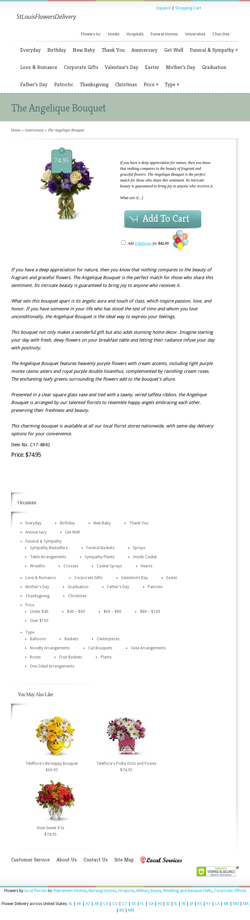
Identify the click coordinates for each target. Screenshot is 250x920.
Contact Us (95, 859)
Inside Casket (145, 557)
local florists (35, 890)
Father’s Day (34, 84)
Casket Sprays (109, 566)
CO (115, 903)
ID (168, 903)
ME (226, 903)
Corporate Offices (230, 890)
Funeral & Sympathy (214, 50)
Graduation (214, 67)
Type (172, 84)
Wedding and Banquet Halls (187, 890)
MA (246, 903)
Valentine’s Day (121, 67)
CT (124, 903)
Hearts (146, 566)
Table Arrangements (48, 557)
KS (200, 903)
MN (131, 910)
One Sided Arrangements (52, 666)
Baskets (71, 639)
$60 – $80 (112, 611)
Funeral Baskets (100, 548)
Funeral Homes (164, 34)
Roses (35, 657)
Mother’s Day (180, 67)
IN (184, 903)
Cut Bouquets (100, 648)
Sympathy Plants (100, 557)
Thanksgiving (94, 84)
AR (96, 903)
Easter (152, 67)
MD (236, 903)
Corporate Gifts (81, 67)
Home (16, 130)
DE (134, 903)
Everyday (30, 50)
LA (217, 903)
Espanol (164, 8)
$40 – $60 (76, 611)
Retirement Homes (70, 890)
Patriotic (63, 84)
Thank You (113, 50)
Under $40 (39, 611)
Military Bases (148, 890)
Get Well (173, 50)
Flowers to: (91, 34)
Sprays (139, 548)
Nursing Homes (102, 890)
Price (151, 84)
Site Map (124, 859)
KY (208, 903)
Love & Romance (38, 67)
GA (151, 903)
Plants (106, 657)
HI (160, 903)
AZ (88, 903)
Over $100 (39, 620)
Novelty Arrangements (50, 648)
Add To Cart (166, 218)
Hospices (126, 890)
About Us (66, 859)
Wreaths (37, 566)
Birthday (56, 50)
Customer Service (30, 859)
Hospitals (135, 34)
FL (142, 903)
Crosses (70, 566)
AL (70, 903)
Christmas (126, 84)
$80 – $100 (150, 611)
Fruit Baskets (70, 657)
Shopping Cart (188, 8)
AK (79, 903)
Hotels (113, 34)
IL (175, 903)
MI (121, 910)
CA (105, 903)
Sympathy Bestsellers (49, 548)
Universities (195, 34)
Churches (221, 34)
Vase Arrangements (148, 648)
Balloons (38, 639)
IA (191, 903)
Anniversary (144, 50)
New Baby (84, 50)
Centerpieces (108, 639)
